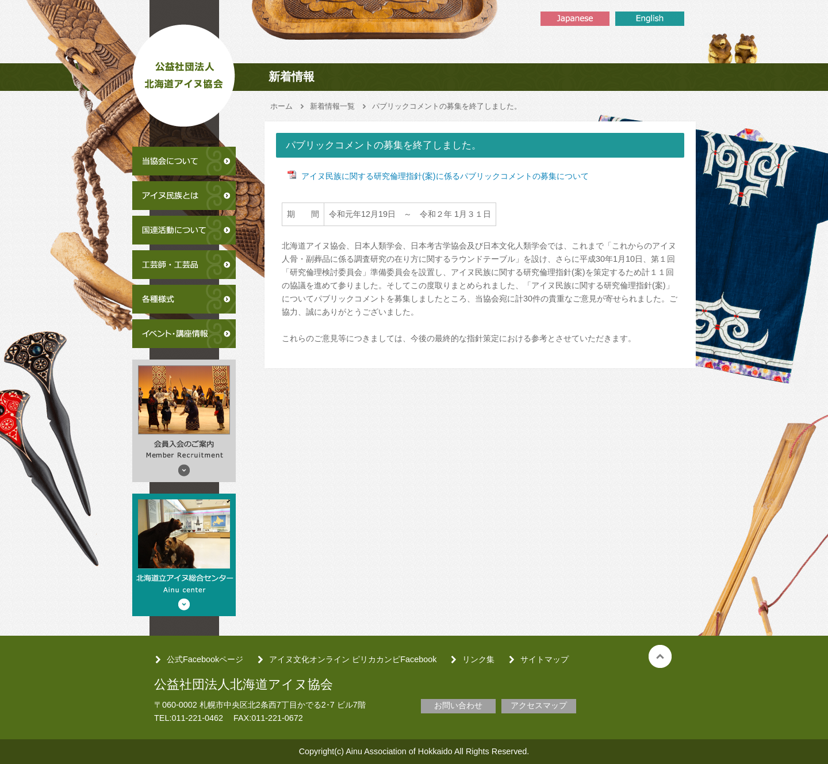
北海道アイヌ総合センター (184, 555)
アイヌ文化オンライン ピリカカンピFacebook (352, 659)
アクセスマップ (539, 705)
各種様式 (184, 299)
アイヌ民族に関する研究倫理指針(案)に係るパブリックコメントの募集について (445, 176)
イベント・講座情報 (184, 333)
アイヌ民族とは (184, 195)
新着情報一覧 (332, 106)
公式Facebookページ (205, 659)
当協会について (184, 161)
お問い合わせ (458, 705)
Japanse (575, 19)
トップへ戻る (660, 656)
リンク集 (478, 659)
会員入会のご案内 (184, 421)
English (649, 19)
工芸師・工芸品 (184, 264)
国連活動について (184, 230)
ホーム (281, 106)
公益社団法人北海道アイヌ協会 (184, 71)
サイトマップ (544, 659)
